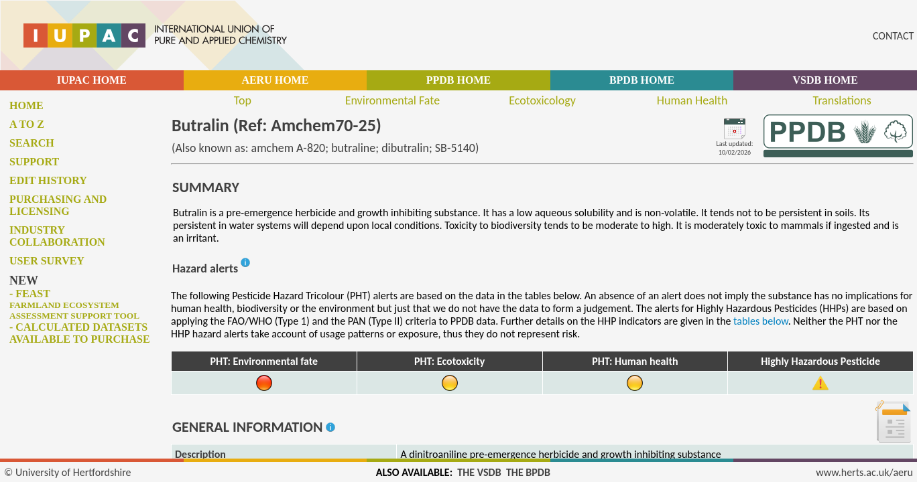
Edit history (48, 180)
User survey (46, 260)
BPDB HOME (641, 80)
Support (34, 161)
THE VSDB (479, 472)
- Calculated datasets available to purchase (79, 333)
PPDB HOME (458, 80)
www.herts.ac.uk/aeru (864, 472)
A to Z (26, 124)
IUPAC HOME (92, 80)
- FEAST (74, 304)
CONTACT (893, 35)
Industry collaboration (57, 236)
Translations (842, 100)
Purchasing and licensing (58, 205)
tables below (760, 321)
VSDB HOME (825, 80)
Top (242, 100)
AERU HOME (274, 80)
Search (31, 143)
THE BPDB (528, 472)
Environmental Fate (392, 100)
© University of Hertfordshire (67, 472)
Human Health (692, 100)
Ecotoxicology (542, 100)
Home (26, 105)
